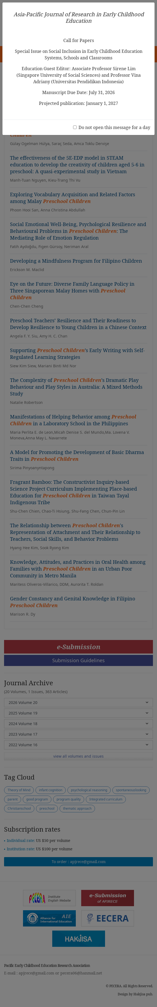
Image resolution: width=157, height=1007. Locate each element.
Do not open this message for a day (114, 127)
